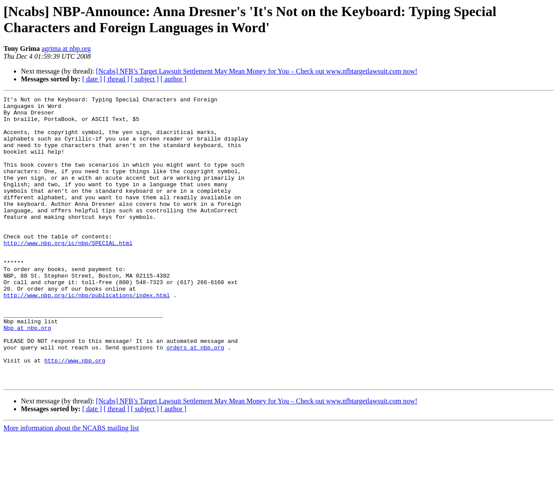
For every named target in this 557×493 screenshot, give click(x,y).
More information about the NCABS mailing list (71, 485)
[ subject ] (145, 79)
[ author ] (174, 79)
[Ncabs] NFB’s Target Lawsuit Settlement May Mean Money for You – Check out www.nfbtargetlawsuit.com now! (256, 71)
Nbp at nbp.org (27, 375)
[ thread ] (116, 79)
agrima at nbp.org (66, 48)
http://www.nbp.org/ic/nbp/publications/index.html (86, 335)
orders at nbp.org (195, 398)
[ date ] (92, 79)
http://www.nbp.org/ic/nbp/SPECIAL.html (67, 273)
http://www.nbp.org (74, 414)
